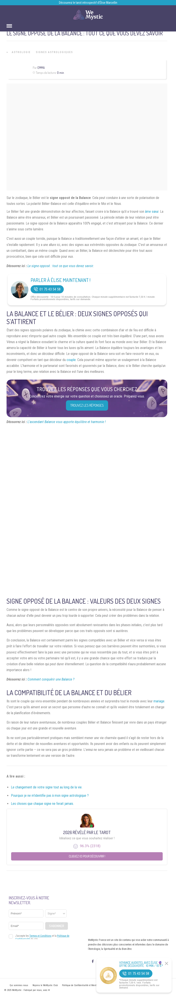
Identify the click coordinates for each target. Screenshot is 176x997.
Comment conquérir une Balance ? (51, 679)
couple (71, 360)
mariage (159, 701)
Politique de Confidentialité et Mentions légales (85, 985)
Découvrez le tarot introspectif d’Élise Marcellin (88, 2)
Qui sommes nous (19, 985)
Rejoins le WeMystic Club (45, 985)
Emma (41, 67)
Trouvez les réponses (87, 405)
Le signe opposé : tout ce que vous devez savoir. (61, 266)
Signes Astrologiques (54, 52)
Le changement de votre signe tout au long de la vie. (46, 787)
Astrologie (21, 52)
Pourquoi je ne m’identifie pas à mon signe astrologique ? (50, 795)
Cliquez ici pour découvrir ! (87, 856)
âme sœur (152, 211)
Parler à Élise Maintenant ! (60, 280)
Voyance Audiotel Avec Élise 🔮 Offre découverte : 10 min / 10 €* (141, 964)
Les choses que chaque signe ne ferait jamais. (42, 804)
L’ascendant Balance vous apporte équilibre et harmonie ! (67, 422)
